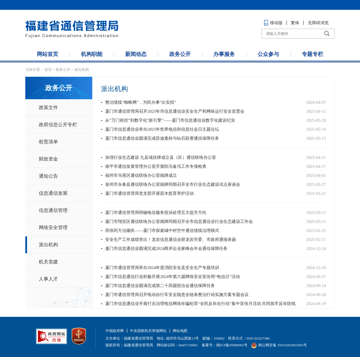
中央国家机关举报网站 (148, 331)
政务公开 (180, 54)
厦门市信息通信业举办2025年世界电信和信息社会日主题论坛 (162, 129)
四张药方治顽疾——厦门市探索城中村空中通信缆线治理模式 (162, 230)
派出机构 (81, 69)
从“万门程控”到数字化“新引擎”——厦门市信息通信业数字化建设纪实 (170, 120)
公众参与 (268, 54)
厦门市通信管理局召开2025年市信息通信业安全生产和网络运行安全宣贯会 (174, 111)
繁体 (295, 23)
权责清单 (48, 141)
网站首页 (47, 54)
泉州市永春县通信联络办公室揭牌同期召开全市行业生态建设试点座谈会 (172, 184)
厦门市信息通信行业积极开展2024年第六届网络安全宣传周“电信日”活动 (172, 276)
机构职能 (91, 54)
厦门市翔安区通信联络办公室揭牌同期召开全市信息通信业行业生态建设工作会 (179, 221)
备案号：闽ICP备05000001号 (225, 345)
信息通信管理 (53, 210)
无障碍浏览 (318, 23)
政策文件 (48, 107)
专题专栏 (312, 54)
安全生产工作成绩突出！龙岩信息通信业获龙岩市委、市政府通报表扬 (170, 239)
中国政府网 (114, 331)
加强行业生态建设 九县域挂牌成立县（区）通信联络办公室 (160, 157)
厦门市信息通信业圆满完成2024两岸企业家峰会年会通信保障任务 (166, 248)
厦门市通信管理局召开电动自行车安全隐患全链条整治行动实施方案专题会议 (177, 294)
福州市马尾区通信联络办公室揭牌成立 (141, 175)
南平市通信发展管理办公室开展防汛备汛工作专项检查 (155, 166)
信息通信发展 (53, 193)
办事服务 (224, 54)
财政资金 (48, 159)
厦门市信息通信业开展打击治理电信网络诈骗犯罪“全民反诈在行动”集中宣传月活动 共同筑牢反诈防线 (200, 303)
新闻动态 (136, 54)
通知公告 (48, 176)
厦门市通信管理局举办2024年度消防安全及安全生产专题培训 (162, 267)
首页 (48, 69)
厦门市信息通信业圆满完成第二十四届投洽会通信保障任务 (160, 285)
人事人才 (48, 279)
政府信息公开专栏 (58, 124)
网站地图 (180, 331)
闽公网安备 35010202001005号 (279, 345)
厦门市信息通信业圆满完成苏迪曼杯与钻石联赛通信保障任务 (162, 138)
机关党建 (48, 262)
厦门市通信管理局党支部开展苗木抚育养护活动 (149, 193)
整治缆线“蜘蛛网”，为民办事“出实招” (140, 102)
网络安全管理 (53, 227)
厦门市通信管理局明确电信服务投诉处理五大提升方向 (155, 212)
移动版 (273, 23)
